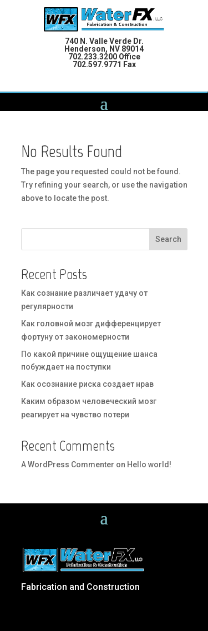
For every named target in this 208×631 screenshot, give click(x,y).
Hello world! (149, 464)
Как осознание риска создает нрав (87, 384)
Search (168, 239)
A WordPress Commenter (67, 464)
